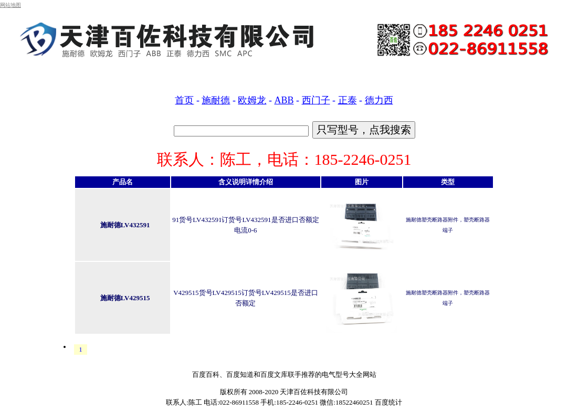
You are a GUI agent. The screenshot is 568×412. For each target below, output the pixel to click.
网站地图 (10, 5)
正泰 (347, 100)
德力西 (379, 100)
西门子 (316, 100)
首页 (184, 100)
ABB (283, 100)
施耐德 (216, 100)
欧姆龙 (252, 100)
